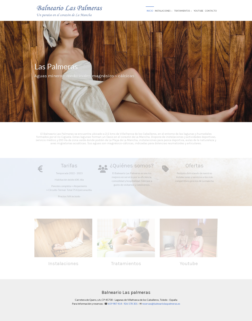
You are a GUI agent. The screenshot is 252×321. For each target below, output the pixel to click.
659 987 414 (115, 303)
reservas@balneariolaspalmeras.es (161, 303)
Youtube (198, 10)
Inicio (150, 10)
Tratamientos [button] (183, 10)
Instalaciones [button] (163, 10)
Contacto (211, 10)
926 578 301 (131, 303)
